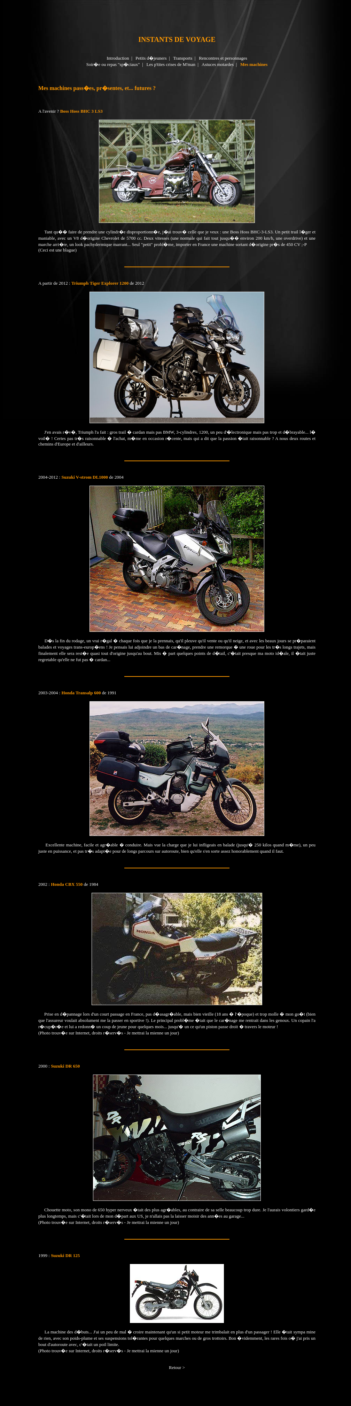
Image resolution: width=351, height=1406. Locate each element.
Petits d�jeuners (150, 58)
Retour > (177, 1367)
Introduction (118, 58)
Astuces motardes (218, 64)
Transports (182, 58)
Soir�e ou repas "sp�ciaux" (113, 64)
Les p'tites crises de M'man (170, 64)
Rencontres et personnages (223, 58)
